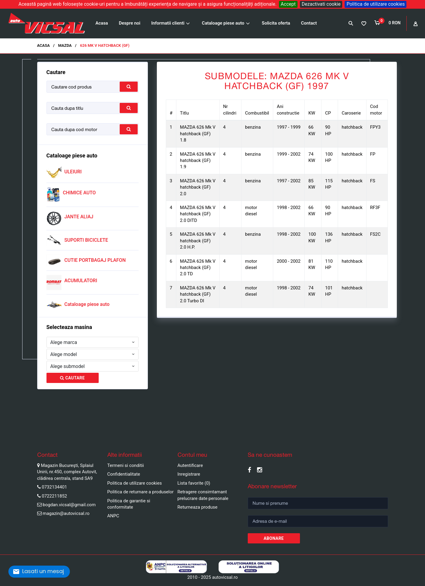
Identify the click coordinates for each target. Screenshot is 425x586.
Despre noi (129, 23)
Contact (309, 23)
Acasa (101, 23)
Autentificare (190, 465)
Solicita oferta (276, 23)
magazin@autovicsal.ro (66, 513)
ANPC (113, 516)
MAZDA (65, 45)
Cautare (72, 377)
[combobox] (92, 342)
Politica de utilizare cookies (375, 4)
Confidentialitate (123, 474)
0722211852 (54, 496)
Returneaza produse (198, 507)
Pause (6, 436)
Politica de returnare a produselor (140, 492)
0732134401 (54, 487)
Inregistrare (189, 474)
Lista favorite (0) (194, 483)
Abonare (274, 538)
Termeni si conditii (125, 465)
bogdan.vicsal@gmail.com (69, 504)
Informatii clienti (167, 23)
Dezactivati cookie (321, 4)
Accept (288, 4)
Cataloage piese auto (223, 23)
